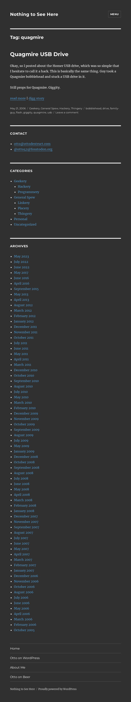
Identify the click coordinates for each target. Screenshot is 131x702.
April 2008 (22, 495)
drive (106, 108)
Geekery (34, 108)
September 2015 (26, 289)
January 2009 (24, 451)
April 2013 (21, 300)
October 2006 (24, 587)
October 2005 (24, 630)
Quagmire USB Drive (39, 54)
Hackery (64, 108)
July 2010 (21, 392)
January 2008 (24, 511)
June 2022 (21, 267)
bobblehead (93, 108)
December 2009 (26, 413)
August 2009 (23, 435)
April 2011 (21, 359)
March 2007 (23, 560)
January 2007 (24, 570)
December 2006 (26, 576)
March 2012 (23, 310)
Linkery (24, 203)
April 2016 (21, 283)
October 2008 (24, 462)
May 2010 (21, 397)
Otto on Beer (20, 677)
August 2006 (23, 592)
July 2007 (21, 538)
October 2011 (23, 337)
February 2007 (25, 565)
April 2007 (22, 554)
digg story (36, 98)
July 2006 (21, 597)
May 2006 (21, 608)
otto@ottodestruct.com (32, 144)
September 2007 (26, 527)
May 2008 (21, 489)
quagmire (39, 112)
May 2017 (21, 272)
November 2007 (26, 522)
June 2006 (22, 603)
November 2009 (26, 419)
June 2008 (21, 484)
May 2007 (21, 549)
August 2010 (23, 386)
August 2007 (23, 532)
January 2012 (24, 321)
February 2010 (25, 408)
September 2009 (26, 430)
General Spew (49, 108)
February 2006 (25, 625)
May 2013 (21, 294)
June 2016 (21, 278)
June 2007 (21, 543)
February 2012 (25, 316)
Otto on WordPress (25, 658)
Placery (23, 208)
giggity (27, 112)
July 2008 (21, 478)
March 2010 (23, 402)
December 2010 (25, 370)
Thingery (76, 108)
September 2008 (26, 467)
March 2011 (22, 365)
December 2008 (26, 457)
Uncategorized (25, 224)
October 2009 (24, 424)
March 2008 (23, 500)
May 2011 (21, 354)
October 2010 (24, 375)
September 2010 (26, 381)
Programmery (28, 192)
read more (18, 98)
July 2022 (21, 262)
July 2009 (21, 440)
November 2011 (25, 332)
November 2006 (26, 581)
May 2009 (21, 446)
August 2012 (23, 305)
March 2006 (23, 619)
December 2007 (26, 516)
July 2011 (20, 343)
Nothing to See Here (34, 14)
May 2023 (21, 256)
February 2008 (25, 505)
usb (49, 112)
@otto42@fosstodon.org (33, 149)
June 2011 (21, 348)
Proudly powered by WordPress (57, 689)
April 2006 (22, 614)
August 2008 (23, 473)
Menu (114, 14)
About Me (17, 667)
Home (15, 648)
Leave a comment (67, 112)
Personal (20, 219)
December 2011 (25, 327)
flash (19, 112)
